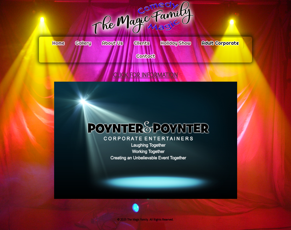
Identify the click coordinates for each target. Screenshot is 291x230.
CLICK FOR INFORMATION (145, 75)
